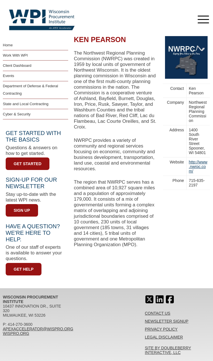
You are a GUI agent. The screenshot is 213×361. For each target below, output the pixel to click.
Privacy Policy (161, 329)
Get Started (27, 163)
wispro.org (16, 333)
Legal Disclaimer (164, 337)
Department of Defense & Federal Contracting (30, 90)
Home (8, 45)
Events (8, 76)
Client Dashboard (17, 65)
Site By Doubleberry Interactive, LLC (168, 350)
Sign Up (22, 210)
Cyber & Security (17, 114)
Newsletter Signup (166, 321)
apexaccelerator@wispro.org (38, 329)
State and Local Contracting (25, 104)
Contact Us (157, 313)
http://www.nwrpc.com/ (198, 166)
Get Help (24, 269)
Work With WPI (15, 55)
